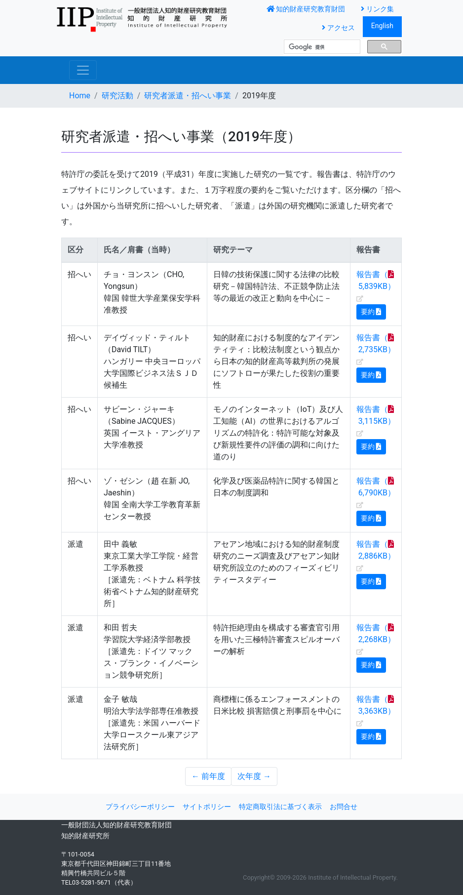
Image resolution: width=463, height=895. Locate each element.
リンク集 (377, 9)
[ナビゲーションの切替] (83, 70)
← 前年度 (208, 776)
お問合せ (343, 807)
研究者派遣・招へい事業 (187, 95)
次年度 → (254, 776)
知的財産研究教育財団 (306, 9)
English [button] (382, 26)
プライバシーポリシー (140, 807)
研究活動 (117, 95)
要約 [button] (371, 312)
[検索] (321, 46)
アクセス (338, 28)
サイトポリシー (207, 807)
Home (79, 95)
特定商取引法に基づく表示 (280, 807)
